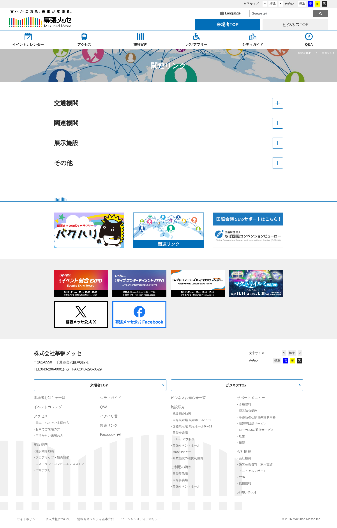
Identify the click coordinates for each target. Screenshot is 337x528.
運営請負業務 (248, 411)
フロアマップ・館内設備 (52, 457)
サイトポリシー (27, 519)
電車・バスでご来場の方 (52, 423)
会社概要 (245, 458)
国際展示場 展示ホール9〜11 (192, 426)
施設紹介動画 (44, 451)
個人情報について (58, 519)
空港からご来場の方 (49, 435)
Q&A (104, 407)
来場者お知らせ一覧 (49, 398)
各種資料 (245, 404)
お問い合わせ (247, 492)
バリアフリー (44, 470)
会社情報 (244, 451)
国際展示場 (180, 473)
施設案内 (41, 444)
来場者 (228, 24)
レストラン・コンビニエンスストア (60, 464)
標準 (273, 3)
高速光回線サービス (252, 423)
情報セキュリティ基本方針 (95, 519)
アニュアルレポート (252, 471)
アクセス (41, 416)
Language (230, 13)
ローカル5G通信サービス (256, 430)
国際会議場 (180, 432)
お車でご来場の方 (47, 429)
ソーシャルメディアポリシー (141, 519)
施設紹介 (178, 407)
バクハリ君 (109, 416)
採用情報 (245, 483)
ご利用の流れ (181, 467)
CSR (242, 477)
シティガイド (110, 398)
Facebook (110, 434)
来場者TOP (99, 385)
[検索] (279, 14)
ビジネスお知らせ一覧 (188, 398)
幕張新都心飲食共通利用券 (257, 417)
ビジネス (295, 24)
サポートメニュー (251, 398)
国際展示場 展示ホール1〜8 (191, 420)
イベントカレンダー (49, 407)
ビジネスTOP (236, 385)
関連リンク (109, 425)
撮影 (242, 442)
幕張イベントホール (186, 445)
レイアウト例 (185, 439)
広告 (242, 436)
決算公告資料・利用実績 (256, 464)
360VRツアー (182, 452)
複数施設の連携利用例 (188, 458)
